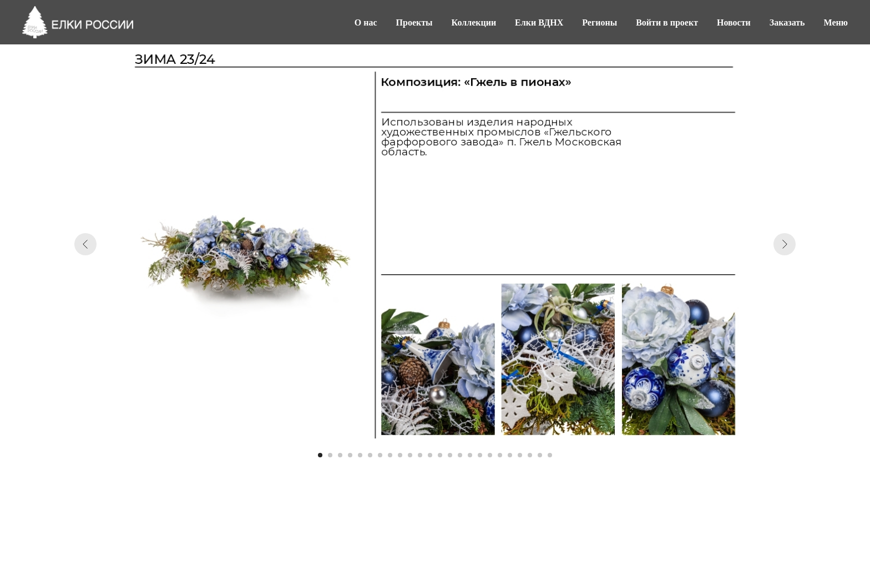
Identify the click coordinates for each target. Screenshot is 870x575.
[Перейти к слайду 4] (350, 455)
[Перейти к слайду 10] (410, 455)
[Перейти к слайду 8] (390, 455)
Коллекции (474, 22)
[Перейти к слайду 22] (530, 455)
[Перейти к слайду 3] (340, 455)
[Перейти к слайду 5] (360, 455)
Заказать (787, 22)
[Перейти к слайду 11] (420, 455)
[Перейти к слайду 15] (460, 455)
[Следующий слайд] (784, 244)
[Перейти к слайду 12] (430, 455)
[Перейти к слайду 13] (440, 455)
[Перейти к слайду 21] (520, 455)
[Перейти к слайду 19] (500, 455)
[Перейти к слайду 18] (490, 455)
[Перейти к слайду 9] (400, 455)
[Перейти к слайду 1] (320, 455)
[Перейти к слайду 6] (370, 455)
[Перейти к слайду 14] (450, 455)
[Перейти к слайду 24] (550, 455)
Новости (734, 22)
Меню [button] (836, 22)
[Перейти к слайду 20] (510, 455)
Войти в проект (667, 22)
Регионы (599, 22)
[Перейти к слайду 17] (480, 455)
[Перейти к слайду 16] (470, 455)
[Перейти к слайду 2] (330, 455)
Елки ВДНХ (539, 22)
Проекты (414, 22)
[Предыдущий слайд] (85, 244)
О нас (366, 22)
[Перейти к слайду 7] (380, 455)
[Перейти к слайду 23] (540, 455)
